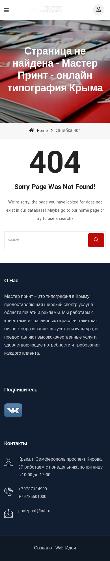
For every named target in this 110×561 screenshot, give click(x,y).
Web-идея (65, 548)
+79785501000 (32, 497)
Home (38, 131)
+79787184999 (32, 489)
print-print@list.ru (34, 511)
